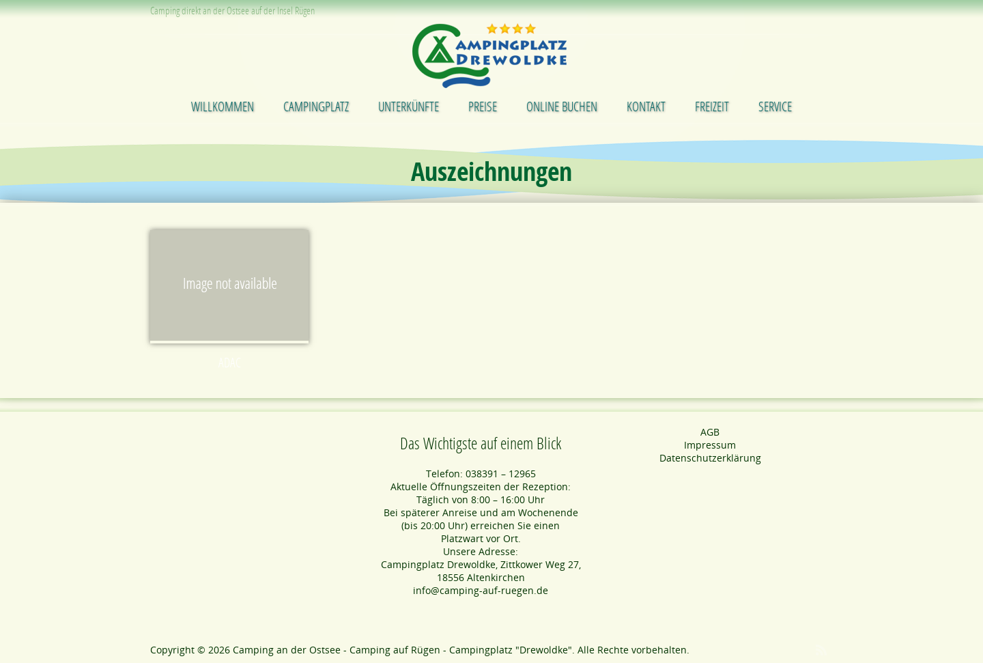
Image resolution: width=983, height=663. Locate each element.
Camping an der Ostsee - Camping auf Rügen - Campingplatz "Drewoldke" (402, 649)
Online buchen (561, 106)
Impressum (710, 444)
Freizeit (712, 106)
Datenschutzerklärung (710, 457)
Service (775, 106)
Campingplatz (316, 106)
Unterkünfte (408, 106)
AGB (710, 431)
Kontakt (646, 106)
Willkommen (222, 106)
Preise (482, 106)
